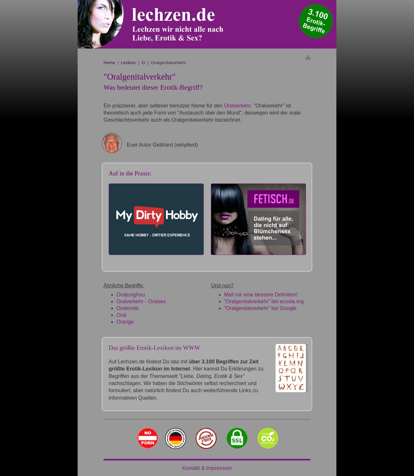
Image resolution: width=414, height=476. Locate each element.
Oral (121, 315)
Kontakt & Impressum (207, 468)
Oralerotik (127, 308)
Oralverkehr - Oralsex (141, 301)
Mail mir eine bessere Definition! (261, 294)
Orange (125, 322)
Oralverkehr (237, 105)
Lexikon (128, 62)
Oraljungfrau (130, 294)
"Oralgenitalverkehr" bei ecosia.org (264, 301)
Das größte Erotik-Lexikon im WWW (154, 347)
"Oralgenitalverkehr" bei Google (260, 308)
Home (109, 62)
